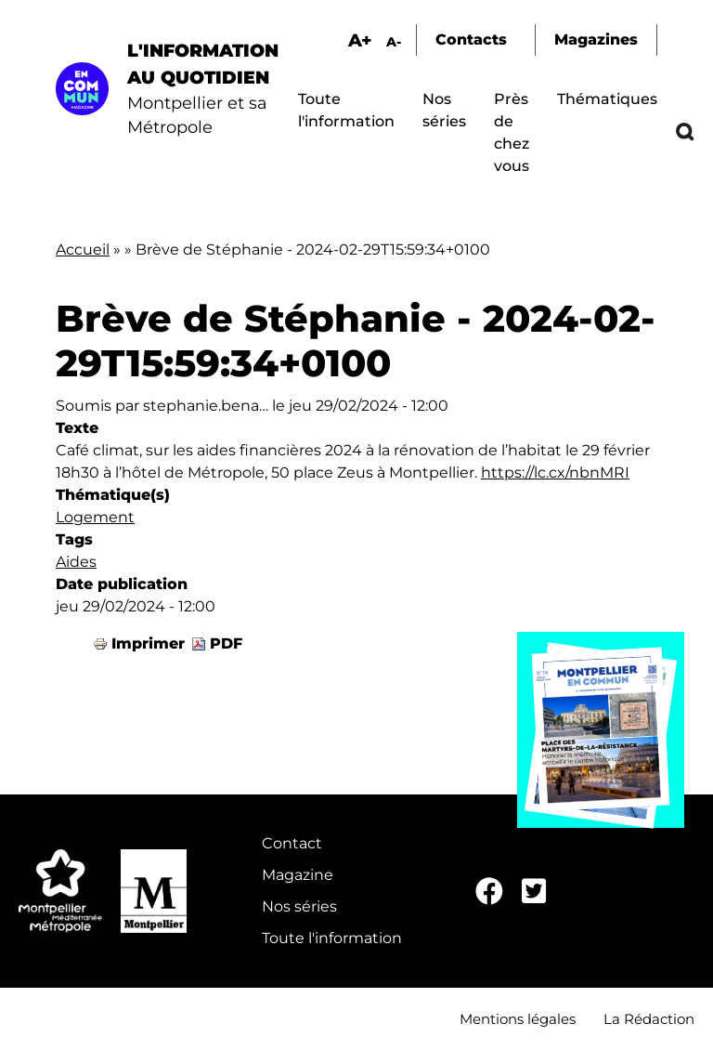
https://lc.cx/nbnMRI (555, 472)
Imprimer (148, 643)
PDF (226, 643)
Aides (76, 562)
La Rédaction (648, 1019)
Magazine (297, 875)
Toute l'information (332, 938)
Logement (95, 517)
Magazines (596, 39)
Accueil (83, 249)
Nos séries (299, 906)
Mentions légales (518, 1019)
